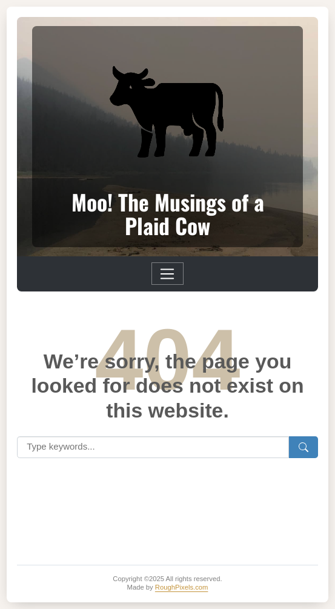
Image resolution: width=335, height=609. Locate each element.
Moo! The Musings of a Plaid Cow (167, 213)
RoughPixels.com (181, 587)
